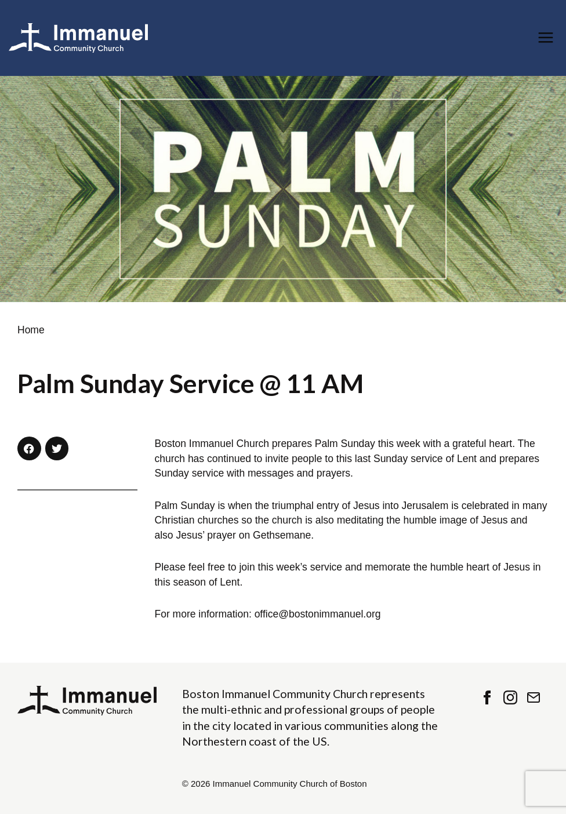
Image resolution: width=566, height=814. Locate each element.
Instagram (510, 697)
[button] (29, 448)
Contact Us (533, 697)
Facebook (487, 697)
